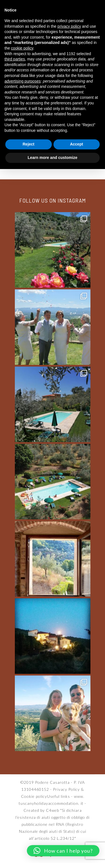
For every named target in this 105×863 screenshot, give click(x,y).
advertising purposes (22, 81)
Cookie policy (34, 796)
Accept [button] (76, 144)
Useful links (58, 796)
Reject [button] (28, 144)
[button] (63, 850)
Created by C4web (41, 810)
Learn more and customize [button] (52, 157)
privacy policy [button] (69, 26)
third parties (14, 59)
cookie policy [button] (22, 48)
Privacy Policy (66, 789)
